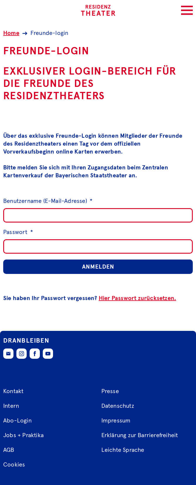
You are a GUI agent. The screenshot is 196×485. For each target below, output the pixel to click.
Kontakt (13, 391)
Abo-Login (17, 421)
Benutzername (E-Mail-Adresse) (48, 201)
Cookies (14, 465)
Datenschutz (117, 406)
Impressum (116, 421)
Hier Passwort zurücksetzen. (137, 298)
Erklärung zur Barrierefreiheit (139, 435)
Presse (110, 391)
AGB (8, 450)
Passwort (18, 232)
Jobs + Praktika (23, 435)
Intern (11, 406)
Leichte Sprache (122, 450)
